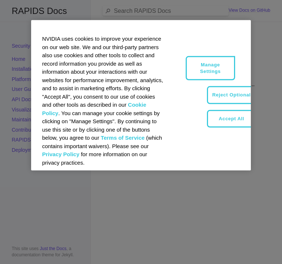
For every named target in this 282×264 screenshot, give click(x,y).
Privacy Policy (60, 154)
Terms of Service (123, 138)
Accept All (231, 118)
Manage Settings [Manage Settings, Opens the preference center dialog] (210, 68)
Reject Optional (231, 95)
